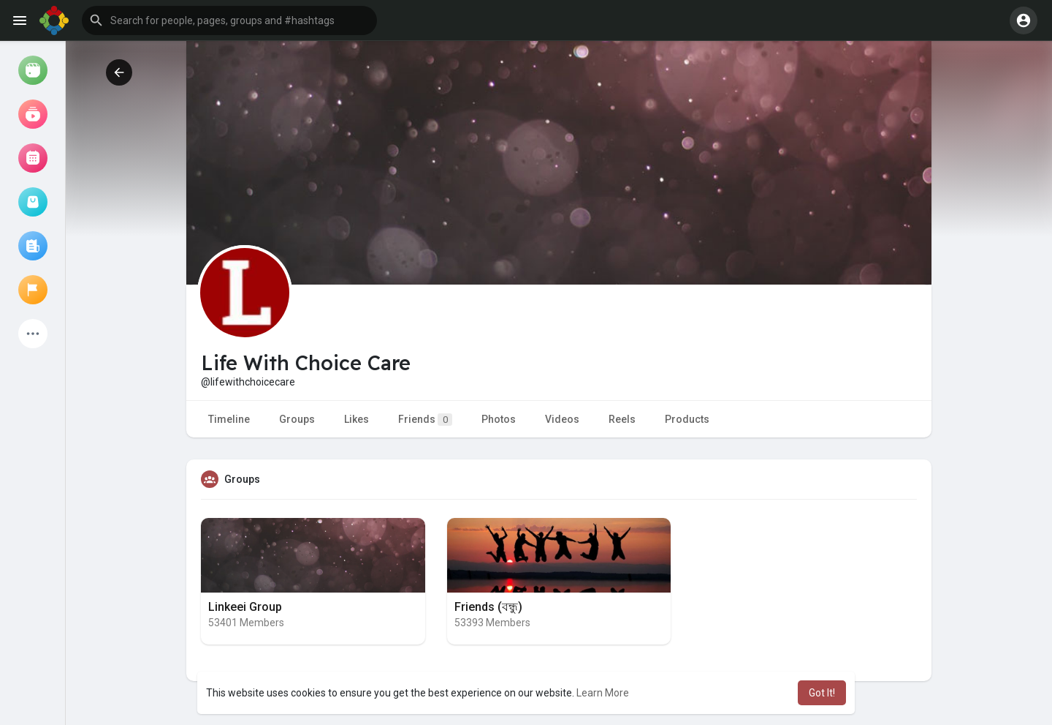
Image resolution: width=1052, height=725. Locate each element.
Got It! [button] (822, 693)
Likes (356, 419)
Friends (425, 419)
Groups (297, 419)
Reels (622, 419)
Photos (498, 419)
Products (687, 419)
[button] (229, 20)
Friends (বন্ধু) (488, 607)
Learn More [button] (602, 693)
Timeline (229, 419)
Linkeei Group (245, 607)
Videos (562, 419)
